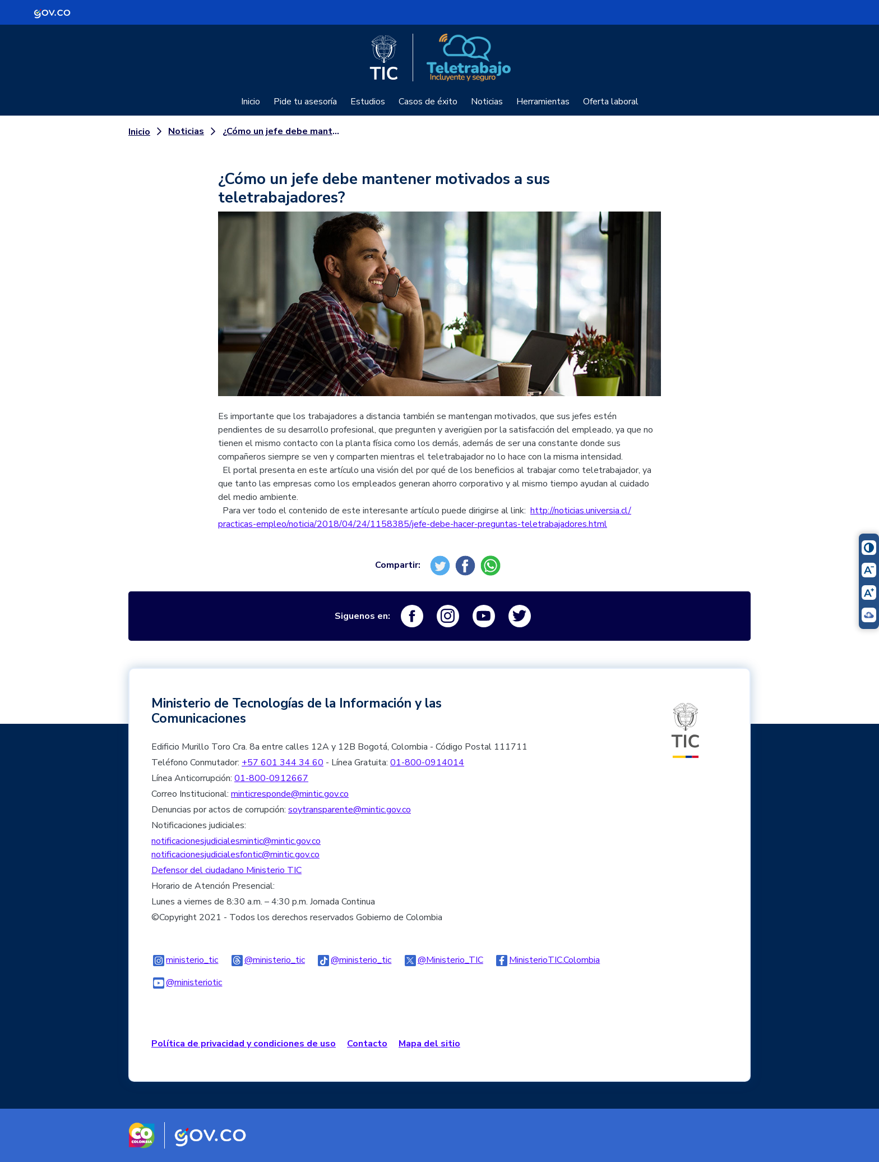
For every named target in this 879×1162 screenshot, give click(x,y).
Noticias (487, 101)
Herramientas (543, 101)
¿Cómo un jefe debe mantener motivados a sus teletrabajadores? (284, 131)
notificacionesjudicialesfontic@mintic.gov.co (235, 854)
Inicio (250, 101)
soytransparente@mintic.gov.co (349, 809)
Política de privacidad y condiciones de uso (243, 1043)
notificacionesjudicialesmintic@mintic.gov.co (236, 841)
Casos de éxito (428, 101)
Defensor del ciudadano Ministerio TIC (226, 870)
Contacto (367, 1043)
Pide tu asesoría (305, 101)
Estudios (367, 101)
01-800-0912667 (271, 778)
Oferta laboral (611, 101)
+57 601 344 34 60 (282, 762)
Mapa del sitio (429, 1043)
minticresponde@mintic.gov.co (290, 794)
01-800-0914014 (427, 762)
